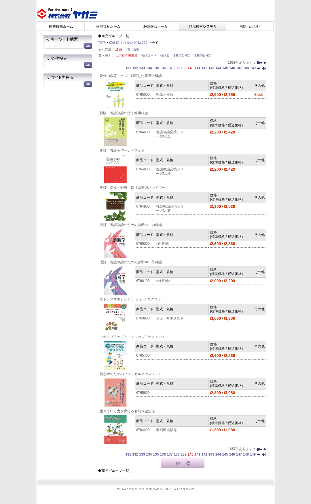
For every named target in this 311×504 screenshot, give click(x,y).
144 (218, 68)
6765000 (143, 95)
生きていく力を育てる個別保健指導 (127, 411)
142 (204, 68)
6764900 (143, 206)
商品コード (149, 55)
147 (239, 68)
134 (149, 68)
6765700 (143, 355)
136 (163, 68)
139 (184, 68)
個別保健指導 (166, 430)
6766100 (143, 281)
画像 (136, 49)
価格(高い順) (202, 55)
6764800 (143, 169)
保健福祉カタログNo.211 (128, 43)
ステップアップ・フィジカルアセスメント (132, 337)
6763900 (143, 318)
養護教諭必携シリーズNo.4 (170, 171)
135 (156, 68)
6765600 (143, 393)
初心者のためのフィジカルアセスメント (131, 374)
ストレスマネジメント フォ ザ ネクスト (130, 299)
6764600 (143, 132)
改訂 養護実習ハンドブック (122, 150)
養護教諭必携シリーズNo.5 (170, 208)
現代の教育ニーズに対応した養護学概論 (131, 76)
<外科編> (163, 281)
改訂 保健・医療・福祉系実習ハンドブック (134, 188)
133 (142, 68)
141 (197, 68)
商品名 (165, 55)
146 (232, 68)
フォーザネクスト (170, 318)
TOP (101, 43)
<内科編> (163, 244)
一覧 (127, 49)
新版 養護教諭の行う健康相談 (124, 113)
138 (177, 68)
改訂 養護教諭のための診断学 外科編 (131, 262)
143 (211, 68)
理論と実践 (164, 95)
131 (128, 68)
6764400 (143, 430)
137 (170, 68)
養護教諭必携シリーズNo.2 (170, 134)
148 (246, 68)
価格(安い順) (181, 55)
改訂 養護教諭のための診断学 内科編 (131, 225)
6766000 (143, 244)
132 (135, 68)
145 (225, 68)
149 (253, 68)
